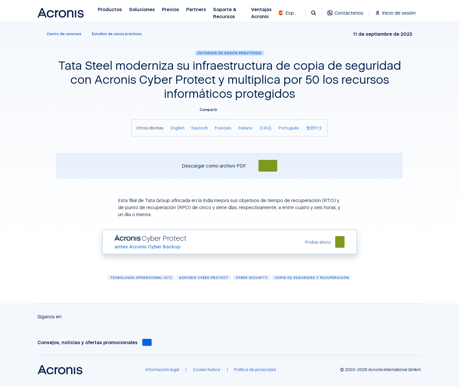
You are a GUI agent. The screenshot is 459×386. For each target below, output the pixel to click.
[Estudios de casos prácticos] (117, 33)
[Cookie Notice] (206, 369)
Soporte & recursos (224, 13)
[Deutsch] (199, 127)
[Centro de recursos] (60, 33)
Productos (110, 9)
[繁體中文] (314, 127)
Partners (196, 9)
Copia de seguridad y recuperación (312, 277)
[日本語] (265, 127)
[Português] (289, 127)
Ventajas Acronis (261, 13)
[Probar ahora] (317, 242)
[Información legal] (162, 369)
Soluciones (142, 9)
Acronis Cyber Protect (204, 277)
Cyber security (252, 277)
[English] (177, 127)
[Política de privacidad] (255, 369)
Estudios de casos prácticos (229, 53)
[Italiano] (245, 127)
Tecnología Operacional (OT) (141, 277)
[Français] (223, 127)
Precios (170, 9)
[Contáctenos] (345, 16)
